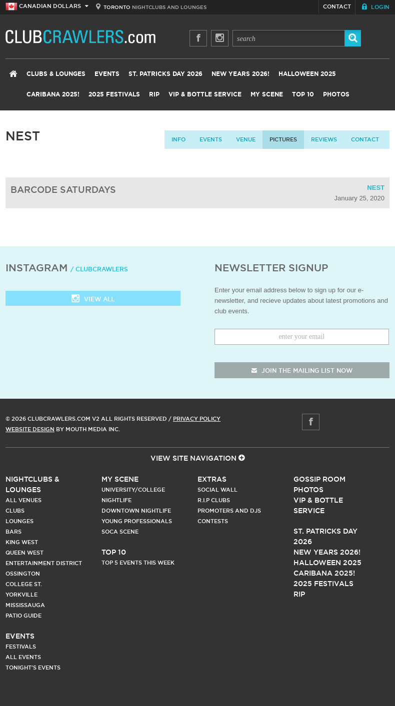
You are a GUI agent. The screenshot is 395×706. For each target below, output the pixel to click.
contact (365, 139)
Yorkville (22, 595)
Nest (375, 187)
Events (107, 74)
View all (93, 299)
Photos (336, 94)
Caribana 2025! (53, 94)
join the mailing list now (302, 370)
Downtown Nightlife (136, 511)
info (179, 139)
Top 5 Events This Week (138, 563)
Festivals (21, 647)
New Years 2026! (241, 74)
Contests (213, 521)
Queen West (25, 553)
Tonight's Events (33, 668)
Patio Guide (24, 616)
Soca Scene (120, 532)
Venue (246, 139)
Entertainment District (44, 563)
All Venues (24, 500)
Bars (14, 532)
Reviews (324, 139)
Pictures (283, 139)
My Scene (266, 94)
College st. (24, 584)
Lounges (20, 521)
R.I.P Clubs (214, 500)
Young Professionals (137, 521)
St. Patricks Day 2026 (165, 74)
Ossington (23, 574)
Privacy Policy (196, 419)
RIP (154, 94)
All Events (23, 657)
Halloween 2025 (307, 74)
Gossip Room (320, 479)
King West (22, 542)
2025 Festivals (114, 94)
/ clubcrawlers (99, 269)
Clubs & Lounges (56, 74)
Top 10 (303, 94)
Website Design (30, 429)
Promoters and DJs (229, 511)
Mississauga (25, 605)
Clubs (15, 511)
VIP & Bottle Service (205, 94)
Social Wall (218, 490)
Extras (212, 479)
